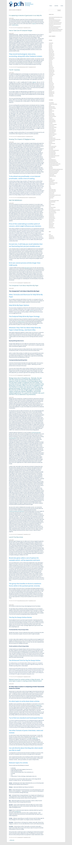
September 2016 (52, 74)
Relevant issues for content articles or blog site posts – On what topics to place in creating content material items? (26, 680)
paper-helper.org (27, 267)
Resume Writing (51, 196)
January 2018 (51, 52)
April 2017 (50, 64)
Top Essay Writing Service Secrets (54, 19)
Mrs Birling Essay (18, 811)
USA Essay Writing (52, 218)
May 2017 (50, 63)
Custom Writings (51, 132)
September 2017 (52, 57)
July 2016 (50, 76)
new (49, 185)
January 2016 (51, 85)
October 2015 (51, 89)
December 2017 (51, 53)
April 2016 (50, 81)
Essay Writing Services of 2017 (22, 67)
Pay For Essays (51, 193)
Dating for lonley (52, 135)
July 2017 (50, 60)
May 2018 (50, 47)
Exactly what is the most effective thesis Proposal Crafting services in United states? (55, 31)
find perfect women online (53, 162)
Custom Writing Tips (52, 131)
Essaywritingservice (52, 159)
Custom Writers (51, 128)
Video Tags (51, 222)
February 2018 (51, 51)
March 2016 (51, 82)
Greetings (50, 166)
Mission (51, 5)
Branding (50, 109)
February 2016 (51, 83)
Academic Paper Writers (53, 104)
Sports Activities (51, 204)
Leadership (56, 5)
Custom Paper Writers (52, 127)
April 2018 (50, 48)
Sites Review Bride (52, 201)
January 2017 (51, 68)
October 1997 (51, 95)
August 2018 (51, 42)
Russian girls (51, 197)
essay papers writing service (54, 150)
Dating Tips (51, 136)
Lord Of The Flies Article (16, 537)
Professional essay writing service (55, 195)
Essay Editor (51, 148)
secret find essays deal (36, 432)
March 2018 (51, 49)
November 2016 (51, 71)
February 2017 (51, 67)
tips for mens (51, 208)
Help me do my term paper (53, 171)
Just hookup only (52, 180)
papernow (32, 310)
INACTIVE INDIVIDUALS (15, 200)
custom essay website (53, 124)
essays (50, 158)
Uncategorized (19, 27)
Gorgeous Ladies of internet (54, 165)
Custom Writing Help (52, 129)
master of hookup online (53, 182)
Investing (50, 178)
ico (49, 177)
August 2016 (51, 75)
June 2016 (50, 78)
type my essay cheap (52, 212)
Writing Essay (51, 224)
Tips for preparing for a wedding (54, 209)
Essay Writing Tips (52, 157)
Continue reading (15, 24)
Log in (50, 234)
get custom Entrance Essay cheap (54, 163)
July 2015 (50, 90)
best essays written (12, 437)
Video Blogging (51, 219)
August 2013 (51, 94)
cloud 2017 (51, 117)
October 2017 (51, 56)
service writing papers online (54, 200)
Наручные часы (52, 227)
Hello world (51, 167)
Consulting (51, 123)
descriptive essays (52, 138)
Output (50, 188)
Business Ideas (51, 113)
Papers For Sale (51, 192)
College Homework (52, 120)
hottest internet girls (52, 176)
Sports (50, 203)
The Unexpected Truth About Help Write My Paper (23, 285)
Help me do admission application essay (56, 169)
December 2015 (51, 86)
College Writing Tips (52, 121)
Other (50, 186)
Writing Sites (51, 226)
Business (50, 112)
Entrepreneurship (52, 143)
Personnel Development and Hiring (21, 4)
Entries (51, 235)
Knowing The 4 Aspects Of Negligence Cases (22, 139)
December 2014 (51, 91)
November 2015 (51, 87)
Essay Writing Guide (52, 152)
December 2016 (51, 70)
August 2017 (51, 59)
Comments (51, 237)
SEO (49, 199)
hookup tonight (51, 174)
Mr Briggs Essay (35, 738)
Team (50, 205)
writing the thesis (21, 321)
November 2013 (51, 93)
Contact (62, 5)
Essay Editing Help (52, 147)
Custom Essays (51, 125)
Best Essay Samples (52, 108)
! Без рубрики (51, 102)
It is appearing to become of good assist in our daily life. (25, 15)
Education (50, 142)
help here (34, 23)
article (50, 105)
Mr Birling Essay (38, 705)
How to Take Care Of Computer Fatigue (20, 30)
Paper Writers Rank (52, 189)
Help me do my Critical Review (54, 170)
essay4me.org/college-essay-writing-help (16, 511)
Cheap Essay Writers (52, 116)
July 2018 (50, 44)
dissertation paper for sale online (54, 139)
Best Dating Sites (52, 106)
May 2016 (50, 79)
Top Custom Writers (52, 211)
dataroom (34, 82)
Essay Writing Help (52, 154)
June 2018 (50, 45)
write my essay (51, 223)
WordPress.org (51, 238)
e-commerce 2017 (52, 140)
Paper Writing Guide (52, 190)
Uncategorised (51, 214)
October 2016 (51, 72)
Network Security (52, 184)
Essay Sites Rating (52, 151)
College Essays (51, 119)
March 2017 (51, 66)
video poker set (51, 220)
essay (50, 144)
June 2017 (50, 61)
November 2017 (51, 55)
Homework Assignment (53, 173)
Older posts (11, 840)
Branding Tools (51, 110)
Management (51, 181)
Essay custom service (52, 146)
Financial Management (53, 161)
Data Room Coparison (21, 136)
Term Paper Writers (52, 207)
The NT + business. (14, 70)
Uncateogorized (51, 216)
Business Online (52, 114)
